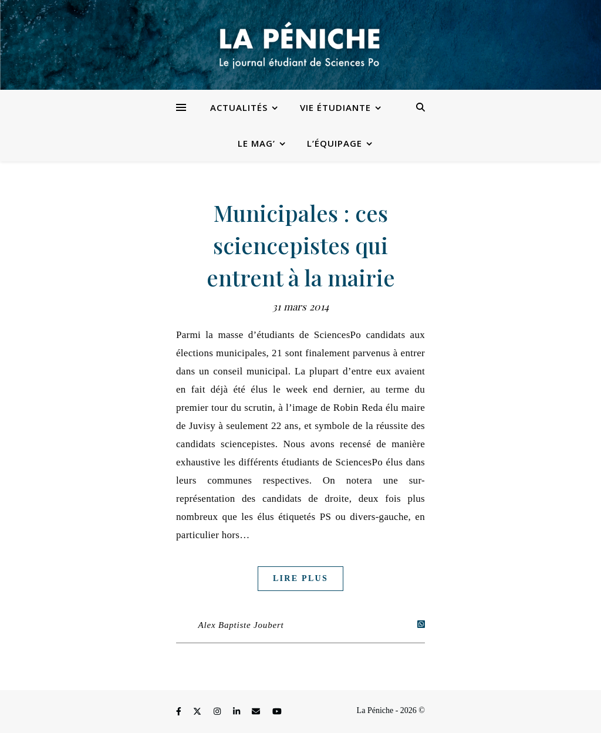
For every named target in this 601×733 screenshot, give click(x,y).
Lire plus (300, 578)
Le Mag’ (256, 143)
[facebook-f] (179, 712)
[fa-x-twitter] (198, 712)
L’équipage (334, 143)
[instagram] (218, 712)
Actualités (239, 107)
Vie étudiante (335, 107)
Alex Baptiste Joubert (241, 625)
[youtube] (277, 712)
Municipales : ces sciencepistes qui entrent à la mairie (301, 245)
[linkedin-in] (237, 712)
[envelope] (257, 712)
